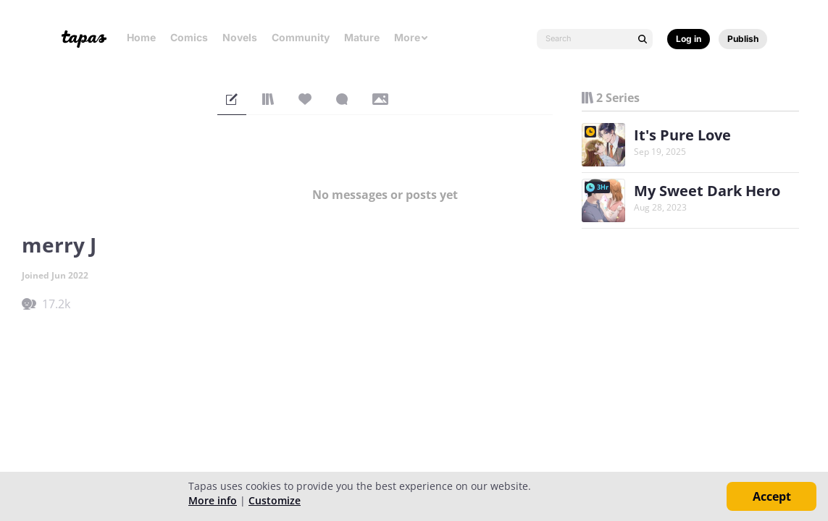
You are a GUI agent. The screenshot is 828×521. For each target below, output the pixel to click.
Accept (772, 496)
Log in (688, 38)
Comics (189, 37)
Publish (742, 38)
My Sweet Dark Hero (707, 190)
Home (141, 37)
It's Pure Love (682, 135)
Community (301, 37)
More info (212, 500)
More (411, 37)
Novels (239, 37)
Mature (362, 37)
